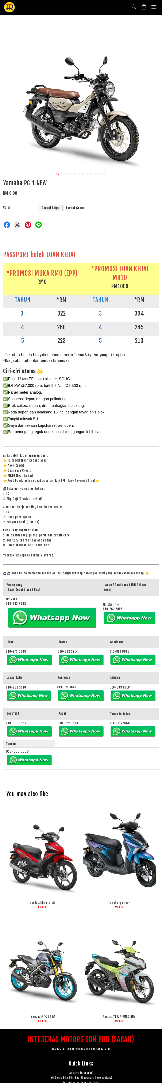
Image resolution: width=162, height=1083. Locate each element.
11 (100, 174)
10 (95, 174)
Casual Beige (50, 208)
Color (7, 207)
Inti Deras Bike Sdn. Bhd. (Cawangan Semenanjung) (81, 1077)
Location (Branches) (81, 1072)
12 (104, 174)
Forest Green (75, 208)
